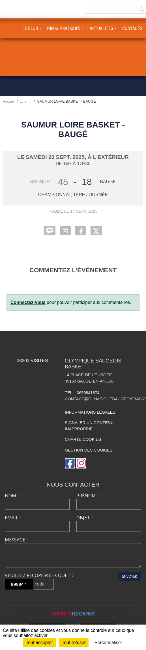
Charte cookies (83, 439)
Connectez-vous (28, 302)
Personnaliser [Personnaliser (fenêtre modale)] (108, 642)
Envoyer (129, 576)
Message (17, 540)
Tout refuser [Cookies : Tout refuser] (73, 642)
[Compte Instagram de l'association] (81, 463)
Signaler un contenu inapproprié (89, 425)
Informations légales (90, 412)
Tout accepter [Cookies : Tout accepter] (39, 642)
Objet (85, 518)
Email (13, 518)
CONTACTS (132, 28)
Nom (12, 496)
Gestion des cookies (88, 450)
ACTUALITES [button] (101, 28)
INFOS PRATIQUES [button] (64, 28)
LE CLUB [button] (30, 28)
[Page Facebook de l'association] (70, 463)
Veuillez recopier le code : (39, 575)
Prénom (88, 496)
